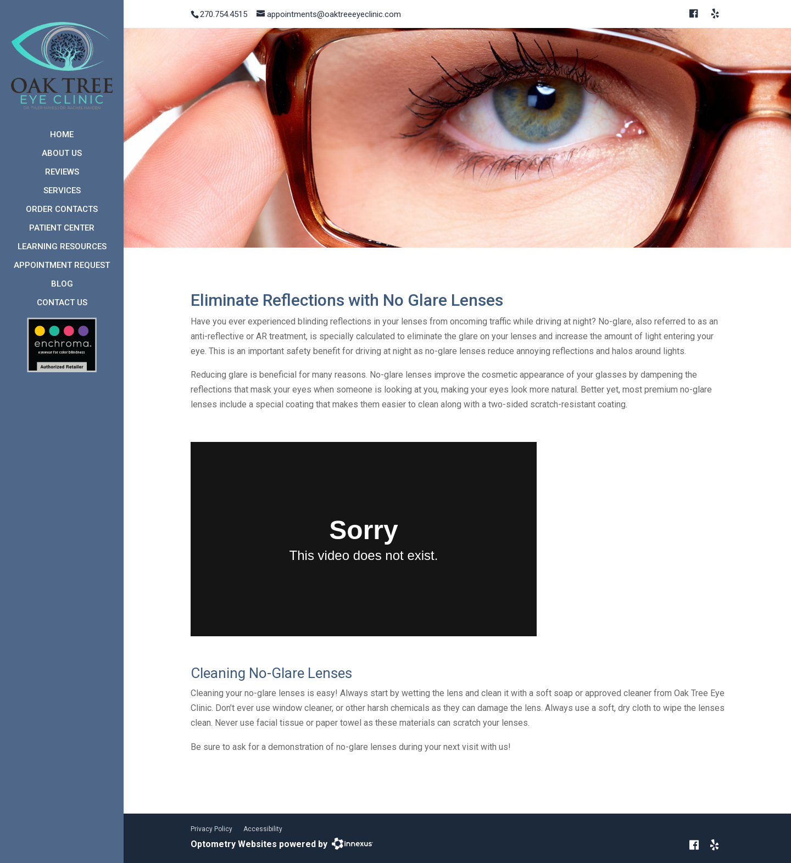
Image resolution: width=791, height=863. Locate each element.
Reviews (62, 172)
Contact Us (62, 302)
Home (62, 134)
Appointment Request (62, 265)
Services (62, 190)
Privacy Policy (211, 829)
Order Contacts (62, 209)
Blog (62, 284)
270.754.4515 (223, 14)
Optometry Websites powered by (259, 844)
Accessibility (262, 829)
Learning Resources (62, 246)
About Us (62, 153)
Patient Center (61, 228)
